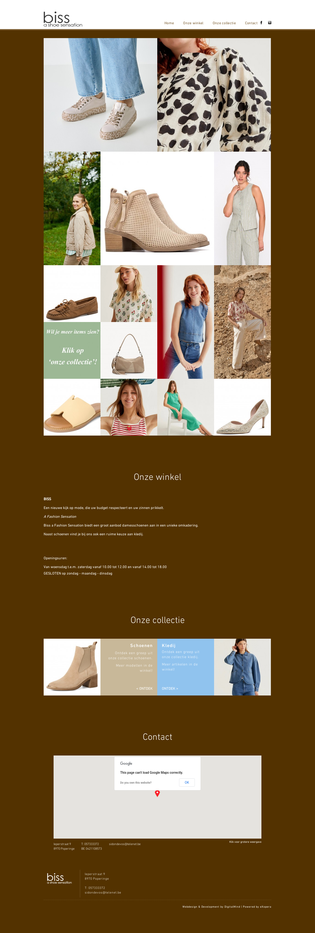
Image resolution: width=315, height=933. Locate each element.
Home (169, 23)
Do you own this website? (136, 782)
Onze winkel (193, 23)
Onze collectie (224, 23)
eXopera (265, 906)
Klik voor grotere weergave (245, 841)
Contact (251, 23)
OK (187, 782)
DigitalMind (232, 906)
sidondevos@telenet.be (125, 844)
